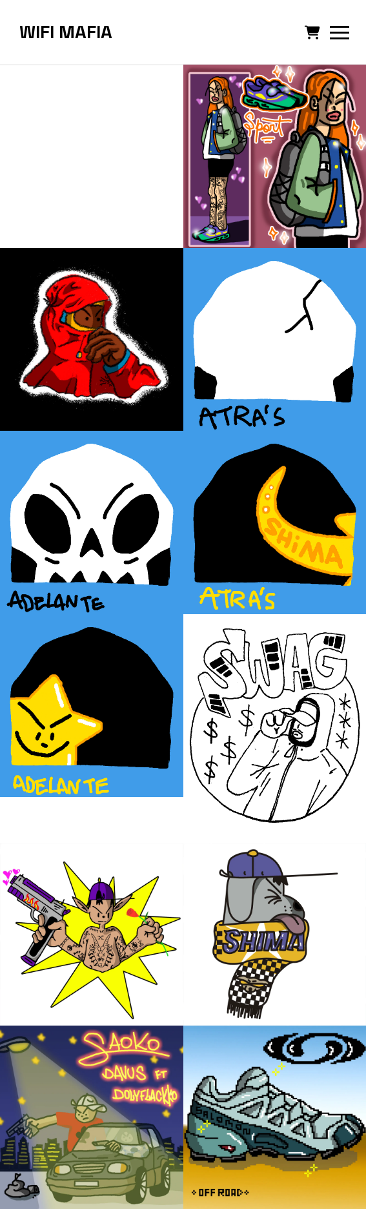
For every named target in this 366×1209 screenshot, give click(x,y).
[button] (312, 32)
